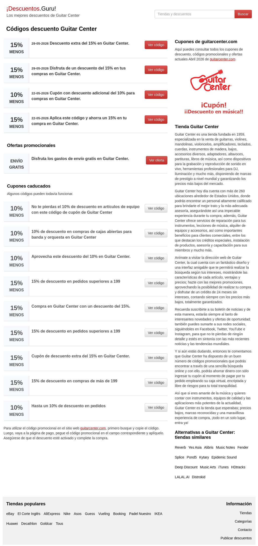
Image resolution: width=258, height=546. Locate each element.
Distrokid (198, 477)
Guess (90, 514)
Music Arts (208, 467)
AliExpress (52, 514)
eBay (10, 514)
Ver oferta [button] (156, 160)
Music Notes (225, 447)
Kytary (204, 457)
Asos (77, 514)
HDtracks (238, 467)
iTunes (223, 467)
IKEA (158, 514)
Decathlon (29, 524)
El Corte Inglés (29, 514)
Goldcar (46, 524)
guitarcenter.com (93, 428)
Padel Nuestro (140, 514)
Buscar (243, 14)
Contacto (245, 530)
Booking (119, 514)
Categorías (243, 521)
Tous (59, 524)
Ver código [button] (156, 45)
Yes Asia (194, 447)
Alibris (209, 447)
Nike (66, 514)
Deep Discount (186, 467)
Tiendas (245, 513)
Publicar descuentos (236, 538)
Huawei (12, 524)
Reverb (180, 447)
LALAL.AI (182, 477)
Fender (243, 447)
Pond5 (192, 457)
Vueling (104, 514)
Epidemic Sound (224, 457)
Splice (179, 457)
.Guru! (31, 8)
